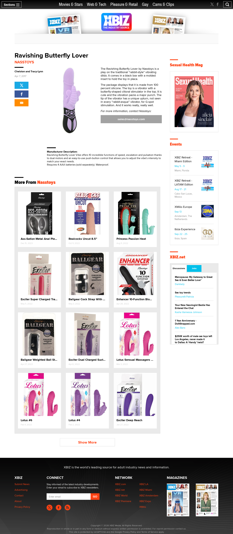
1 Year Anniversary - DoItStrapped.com (185, 322)
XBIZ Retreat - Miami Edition (183, 159)
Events (176, 144)
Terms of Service (149, 532)
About (18, 501)
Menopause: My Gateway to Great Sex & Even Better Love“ (193, 278)
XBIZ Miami (145, 490)
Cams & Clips (163, 4)
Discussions (179, 268)
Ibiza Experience (185, 229)
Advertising (21, 490)
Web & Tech (96, 4)
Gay (145, 4)
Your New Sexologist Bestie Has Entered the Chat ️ (192, 306)
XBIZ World (121, 495)
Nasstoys (24, 62)
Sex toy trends (183, 292)
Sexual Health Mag (186, 65)
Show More (87, 442)
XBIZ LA (143, 484)
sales (131, 119)
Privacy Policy (22, 507)
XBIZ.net (177, 257)
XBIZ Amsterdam (148, 495)
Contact (19, 495)
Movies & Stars (71, 4)
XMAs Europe (183, 207)
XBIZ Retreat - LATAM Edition (184, 182)
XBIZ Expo (145, 501)
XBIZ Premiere (123, 501)
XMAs (142, 507)
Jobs (194, 268)
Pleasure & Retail (124, 4)
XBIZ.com (120, 484)
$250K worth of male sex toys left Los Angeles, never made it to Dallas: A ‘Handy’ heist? (193, 339)
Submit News (22, 484)
